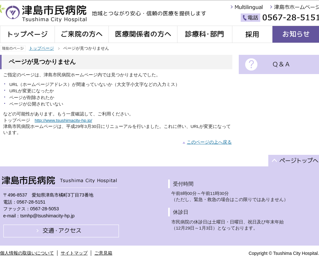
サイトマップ (74, 253)
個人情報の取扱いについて (27, 253)
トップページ (41, 48)
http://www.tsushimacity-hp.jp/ (63, 120)
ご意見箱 (103, 253)
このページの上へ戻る (209, 142)
